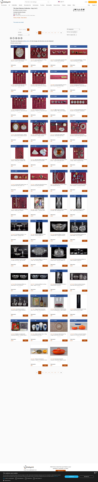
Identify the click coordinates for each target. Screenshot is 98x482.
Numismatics (35, 5)
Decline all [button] (86, 476)
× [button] (96, 472)
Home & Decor (57, 5)
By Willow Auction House (19, 10)
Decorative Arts (27, 5)
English (94, 5)
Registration (92, 1)
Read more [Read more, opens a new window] (56, 476)
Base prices (27, 41)
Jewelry (20, 5)
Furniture (42, 5)
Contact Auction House (19, 12)
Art (9, 5)
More (74, 5)
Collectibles (14, 5)
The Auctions (4, 5)
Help (89, 5)
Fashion (64, 5)
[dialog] (49, 476)
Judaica (69, 5)
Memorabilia (49, 5)
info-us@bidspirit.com (32, 470)
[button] (32, 480)
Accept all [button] (71, 476)
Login (86, 1)
